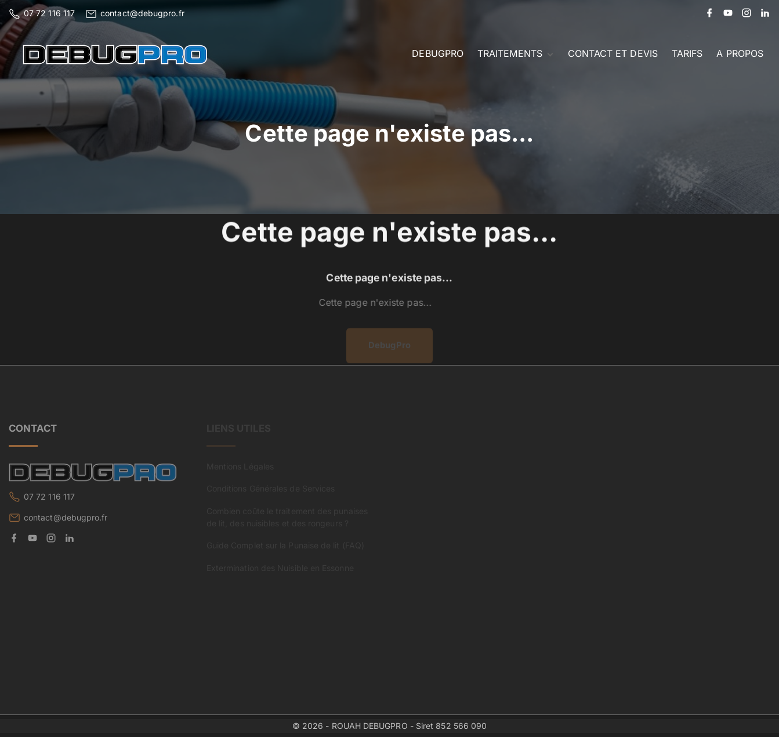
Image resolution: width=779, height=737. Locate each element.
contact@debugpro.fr (142, 13)
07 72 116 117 (49, 13)
